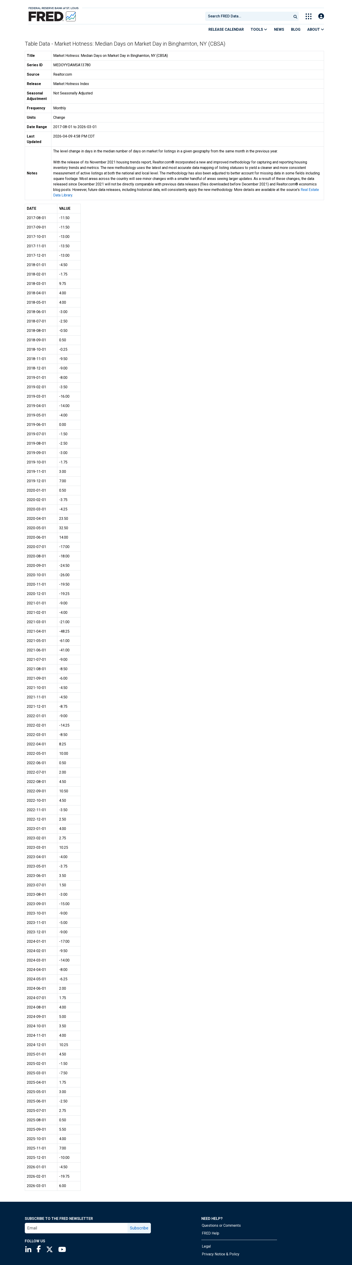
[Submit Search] (295, 16)
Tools (259, 29)
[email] (76, 1228)
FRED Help (210, 1233)
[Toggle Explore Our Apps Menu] (308, 16)
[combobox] (248, 16)
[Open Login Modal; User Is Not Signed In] (321, 16)
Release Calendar (226, 29)
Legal (206, 1246)
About (315, 29)
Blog (295, 29)
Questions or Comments (221, 1225)
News (279, 29)
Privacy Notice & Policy (220, 1254)
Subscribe (139, 1228)
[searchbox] (249, 16)
